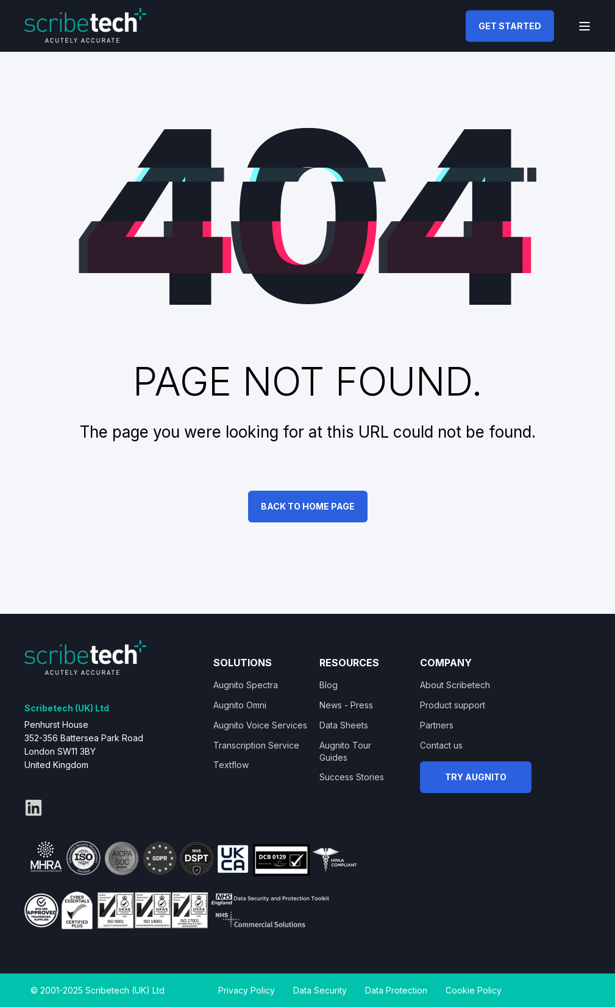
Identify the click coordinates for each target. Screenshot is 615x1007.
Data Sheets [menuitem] (343, 725)
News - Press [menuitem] (346, 705)
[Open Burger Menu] (584, 26)
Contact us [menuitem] (441, 745)
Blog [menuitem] (328, 685)
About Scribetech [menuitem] (455, 685)
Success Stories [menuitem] (351, 777)
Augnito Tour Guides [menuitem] (345, 751)
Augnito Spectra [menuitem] (245, 685)
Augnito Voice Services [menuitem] (260, 725)
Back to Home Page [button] (308, 506)
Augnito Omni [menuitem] (239, 705)
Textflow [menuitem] (231, 765)
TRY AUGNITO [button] (476, 777)
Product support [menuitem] (452, 705)
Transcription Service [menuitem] (256, 745)
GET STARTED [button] (509, 25)
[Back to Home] (85, 24)
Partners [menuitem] (436, 725)
